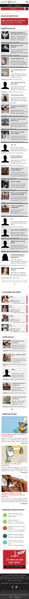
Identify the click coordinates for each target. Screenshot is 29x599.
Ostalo (19, 580)
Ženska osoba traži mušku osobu (16, 66)
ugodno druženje (15, 181)
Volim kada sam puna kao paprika (18, 106)
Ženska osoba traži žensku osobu (18, 265)
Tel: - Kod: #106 (14, 310)
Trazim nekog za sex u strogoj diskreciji (17, 169)
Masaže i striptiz (20, 577)
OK (10, 597)
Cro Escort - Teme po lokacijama (16, 523)
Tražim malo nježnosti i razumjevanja (17, 206)
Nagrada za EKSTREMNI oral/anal (17, 269)
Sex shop (15, 580)
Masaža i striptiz (12, 516)
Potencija (13, 577)
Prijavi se (10, 5)
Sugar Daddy (9, 42)
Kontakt (11, 583)
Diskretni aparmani (4, 577)
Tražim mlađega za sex (17, 58)
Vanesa (11, 315)
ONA (15, 103)
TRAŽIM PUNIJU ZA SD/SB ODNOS (18, 242)
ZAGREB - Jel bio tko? (13, 520)
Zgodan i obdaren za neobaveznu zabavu (17, 156)
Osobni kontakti (9, 103)
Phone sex (16, 578)
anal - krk (13, 145)
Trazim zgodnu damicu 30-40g (18, 70)
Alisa (10, 306)
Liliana (11, 296)
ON (15, 189)
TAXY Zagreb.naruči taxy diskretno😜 (18, 83)
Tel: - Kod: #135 (14, 329)
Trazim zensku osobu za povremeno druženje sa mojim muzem (18, 255)
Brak (6, 578)
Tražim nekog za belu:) (17, 95)
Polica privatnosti (18, 583)
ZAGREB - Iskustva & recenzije (15, 541)
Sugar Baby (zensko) (17, 79)
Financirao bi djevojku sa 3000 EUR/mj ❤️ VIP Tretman (19, 33)
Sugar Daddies (16, 42)
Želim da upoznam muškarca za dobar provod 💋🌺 (19, 193)
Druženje (8, 265)
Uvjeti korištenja (5, 583)
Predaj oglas (13, 8)
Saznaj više (17, 597)
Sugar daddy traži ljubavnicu (19, 230)
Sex (7, 66)
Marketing (25, 583)
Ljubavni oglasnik (4, 13)
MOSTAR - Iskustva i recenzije (15, 534)
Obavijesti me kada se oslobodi (19, 303)
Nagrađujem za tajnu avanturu (17, 46)
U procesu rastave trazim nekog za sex (18, 119)
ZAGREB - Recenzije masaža (15, 513)
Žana (10, 325)
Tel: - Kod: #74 (14, 320)
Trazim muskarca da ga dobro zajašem (17, 132)
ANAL (13, 370)
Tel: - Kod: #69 (14, 301)
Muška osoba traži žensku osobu (16, 92)
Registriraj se (18, 5)
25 (25, 281)
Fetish (20, 22)
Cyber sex (10, 364)
